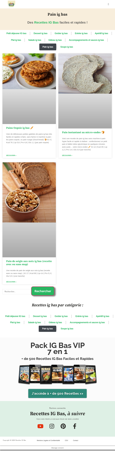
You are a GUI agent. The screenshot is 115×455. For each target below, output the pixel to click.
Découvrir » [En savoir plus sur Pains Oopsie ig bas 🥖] (11, 156)
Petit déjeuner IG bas (14, 33)
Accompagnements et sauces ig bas (88, 40)
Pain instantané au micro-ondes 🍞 (83, 133)
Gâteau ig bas (55, 40)
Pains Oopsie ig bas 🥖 (19, 129)
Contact (75, 445)
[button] (108, 4)
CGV (66, 445)
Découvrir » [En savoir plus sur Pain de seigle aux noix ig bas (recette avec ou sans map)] (11, 283)
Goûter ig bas (61, 33)
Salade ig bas (34, 40)
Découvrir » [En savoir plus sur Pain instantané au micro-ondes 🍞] (67, 156)
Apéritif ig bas (104, 33)
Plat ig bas (14, 40)
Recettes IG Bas (46, 22)
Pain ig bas (47, 47)
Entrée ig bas (82, 33)
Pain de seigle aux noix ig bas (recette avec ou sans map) (29, 264)
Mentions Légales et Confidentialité (48, 445)
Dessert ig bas (39, 33)
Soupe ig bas (67, 47)
